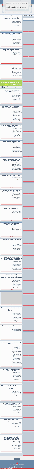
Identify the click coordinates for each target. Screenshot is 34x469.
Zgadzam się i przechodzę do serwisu (17, 10)
